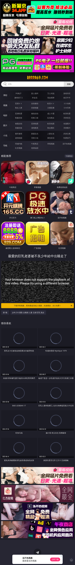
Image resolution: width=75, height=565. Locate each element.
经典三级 (34, 118)
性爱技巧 (66, 138)
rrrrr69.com (37, 77)
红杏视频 (18, 148)
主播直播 (50, 108)
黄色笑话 (50, 138)
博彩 (5, 95)
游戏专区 (66, 93)
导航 (5, 145)
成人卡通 (50, 113)
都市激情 (18, 133)
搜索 (69, 84)
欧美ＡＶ (50, 103)
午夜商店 (34, 144)
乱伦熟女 (50, 118)
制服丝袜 (18, 118)
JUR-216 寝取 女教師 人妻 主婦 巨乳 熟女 (28, 312)
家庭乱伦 (34, 133)
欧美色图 (50, 123)
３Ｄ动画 (66, 103)
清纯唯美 (34, 128)
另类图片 (66, 128)
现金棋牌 (50, 97)
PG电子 (19, 93)
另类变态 (66, 118)
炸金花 (34, 97)
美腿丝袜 (18, 128)
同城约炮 (18, 144)
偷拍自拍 (34, 113)
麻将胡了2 (18, 97)
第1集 (5, 312)
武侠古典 (66, 133)
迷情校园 (18, 138)
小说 (5, 135)
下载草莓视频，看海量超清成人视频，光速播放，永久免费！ (43, 305)
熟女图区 (50, 128)
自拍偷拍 (34, 103)
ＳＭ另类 (66, 108)
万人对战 (50, 93)
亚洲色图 (34, 123)
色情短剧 (34, 148)
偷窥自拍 (18, 123)
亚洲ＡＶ (18, 103)
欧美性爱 (66, 113)
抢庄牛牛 (66, 97)
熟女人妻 (18, 108)
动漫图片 (66, 123)
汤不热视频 (67, 144)
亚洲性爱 (18, 113)
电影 (5, 115)
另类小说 (34, 138)
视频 (5, 105)
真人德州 (34, 93)
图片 (5, 125)
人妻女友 (50, 133)
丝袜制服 (34, 108)
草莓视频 (50, 144)
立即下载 (55, 559)
